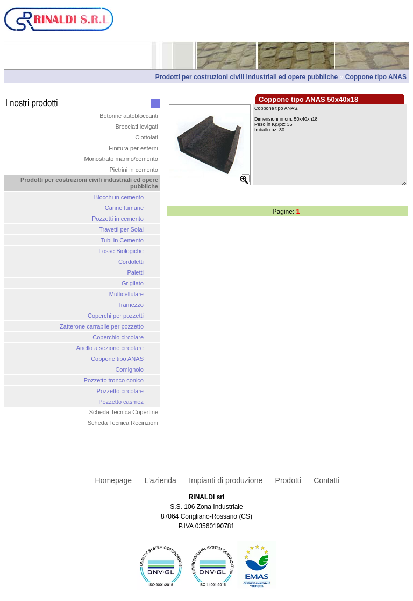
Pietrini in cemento (134, 169)
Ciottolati (146, 137)
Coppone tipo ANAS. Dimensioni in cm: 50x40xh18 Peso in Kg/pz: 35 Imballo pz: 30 (330, 144)
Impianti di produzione (225, 480)
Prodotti (288, 480)
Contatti (326, 480)
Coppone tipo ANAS (376, 77)
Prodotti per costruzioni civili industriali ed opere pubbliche (247, 77)
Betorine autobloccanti (128, 116)
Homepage (113, 480)
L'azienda (160, 480)
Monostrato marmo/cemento (121, 159)
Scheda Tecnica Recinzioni (123, 423)
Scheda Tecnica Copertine (123, 412)
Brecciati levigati (137, 126)
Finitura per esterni (133, 148)
